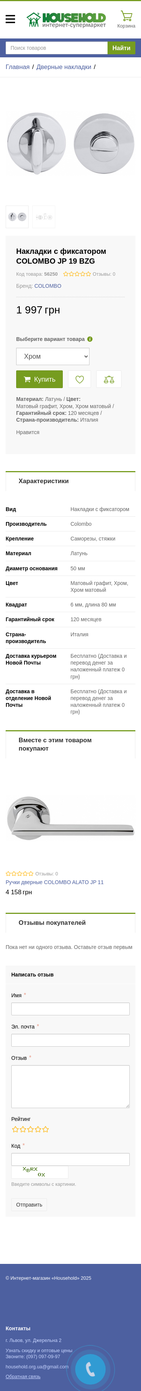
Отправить (29, 1205)
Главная (18, 67)
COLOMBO (47, 286)
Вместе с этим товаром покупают (55, 744)
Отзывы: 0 (104, 274)
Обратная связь (23, 1376)
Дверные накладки (63, 67)
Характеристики (44, 481)
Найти (121, 48)
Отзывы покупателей (52, 922)
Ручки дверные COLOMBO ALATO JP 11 (55, 882)
